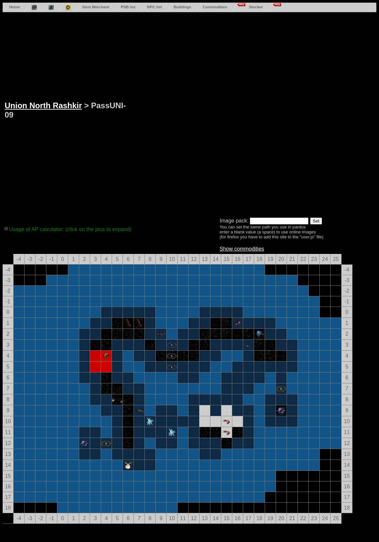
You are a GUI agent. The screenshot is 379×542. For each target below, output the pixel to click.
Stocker (256, 7)
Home (14, 7)
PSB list (128, 7)
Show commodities (242, 249)
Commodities (215, 7)
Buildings (182, 7)
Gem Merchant (95, 7)
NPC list (154, 7)
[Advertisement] (156, 113)
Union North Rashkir (43, 105)
